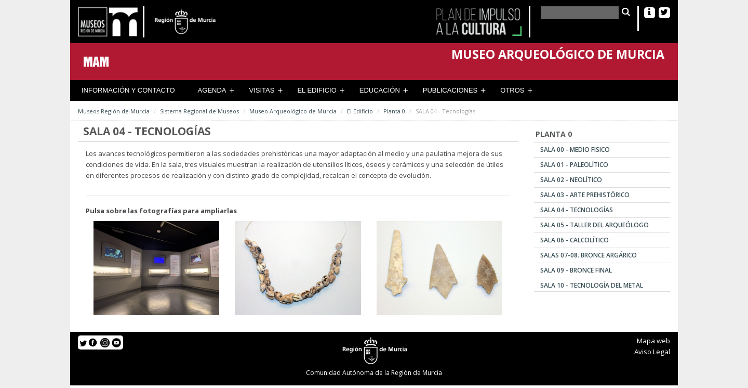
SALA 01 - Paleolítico (574, 164)
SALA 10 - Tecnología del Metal (591, 285)
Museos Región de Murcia (114, 111)
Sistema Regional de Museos (199, 111)
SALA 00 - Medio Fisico (575, 149)
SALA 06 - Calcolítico (574, 240)
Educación (379, 90)
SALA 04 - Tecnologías (576, 209)
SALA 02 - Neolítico (571, 179)
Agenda (212, 90)
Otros (512, 90)
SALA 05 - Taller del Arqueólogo (594, 225)
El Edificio (316, 90)
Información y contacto (128, 90)
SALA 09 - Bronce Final (576, 270)
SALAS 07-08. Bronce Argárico (588, 255)
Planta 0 (394, 111)
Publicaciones (450, 90)
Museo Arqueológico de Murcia (293, 111)
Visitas (262, 90)
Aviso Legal (652, 351)
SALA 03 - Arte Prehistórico (585, 194)
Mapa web (653, 340)
